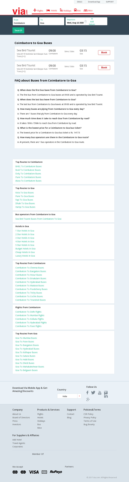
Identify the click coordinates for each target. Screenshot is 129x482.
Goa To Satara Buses (25, 356)
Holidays (41, 421)
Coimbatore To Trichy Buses (28, 292)
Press (15, 421)
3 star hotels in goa (24, 237)
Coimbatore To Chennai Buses (29, 267)
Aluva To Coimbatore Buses (28, 180)
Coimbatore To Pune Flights (28, 326)
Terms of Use (90, 421)
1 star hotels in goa (24, 230)
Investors (16, 424)
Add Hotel (17, 439)
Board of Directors (21, 417)
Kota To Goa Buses (24, 192)
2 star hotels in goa (24, 234)
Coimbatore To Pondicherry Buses (31, 289)
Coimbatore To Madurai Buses (29, 285)
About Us (16, 414)
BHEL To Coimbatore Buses (28, 166)
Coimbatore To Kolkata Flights (29, 319)
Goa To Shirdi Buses (24, 363)
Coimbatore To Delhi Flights (28, 311)
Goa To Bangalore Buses (27, 345)
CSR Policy (88, 414)
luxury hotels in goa (25, 255)
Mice (39, 427)
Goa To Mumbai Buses (26, 338)
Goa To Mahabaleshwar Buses (29, 366)
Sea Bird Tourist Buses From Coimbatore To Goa (38, 218)
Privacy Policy (90, 417)
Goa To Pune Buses (24, 341)
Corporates (17, 446)
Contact (70, 414)
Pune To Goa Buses (24, 196)
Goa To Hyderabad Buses (27, 348)
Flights (40, 414)
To (41, 20)
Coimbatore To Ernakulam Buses (30, 278)
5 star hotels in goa (24, 245)
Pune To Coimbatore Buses (28, 177)
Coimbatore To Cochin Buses (29, 296)
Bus (39, 424)
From (16, 20)
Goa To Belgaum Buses (26, 370)
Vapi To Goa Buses (24, 199)
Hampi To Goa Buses (25, 207)
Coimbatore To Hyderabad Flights (31, 322)
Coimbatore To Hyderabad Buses (30, 282)
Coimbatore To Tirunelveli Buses (30, 300)
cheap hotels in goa (25, 252)
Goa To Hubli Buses (24, 359)
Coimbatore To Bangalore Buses (30, 271)
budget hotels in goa (25, 248)
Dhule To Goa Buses (25, 203)
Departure (71, 19)
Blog (69, 417)
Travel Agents (18, 443)
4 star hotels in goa (24, 241)
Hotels (40, 417)
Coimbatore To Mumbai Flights (29, 315)
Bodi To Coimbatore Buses (28, 170)
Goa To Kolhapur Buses (26, 352)
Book (104, 52)
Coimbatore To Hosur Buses (28, 274)
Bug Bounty (89, 424)
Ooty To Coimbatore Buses (28, 173)
